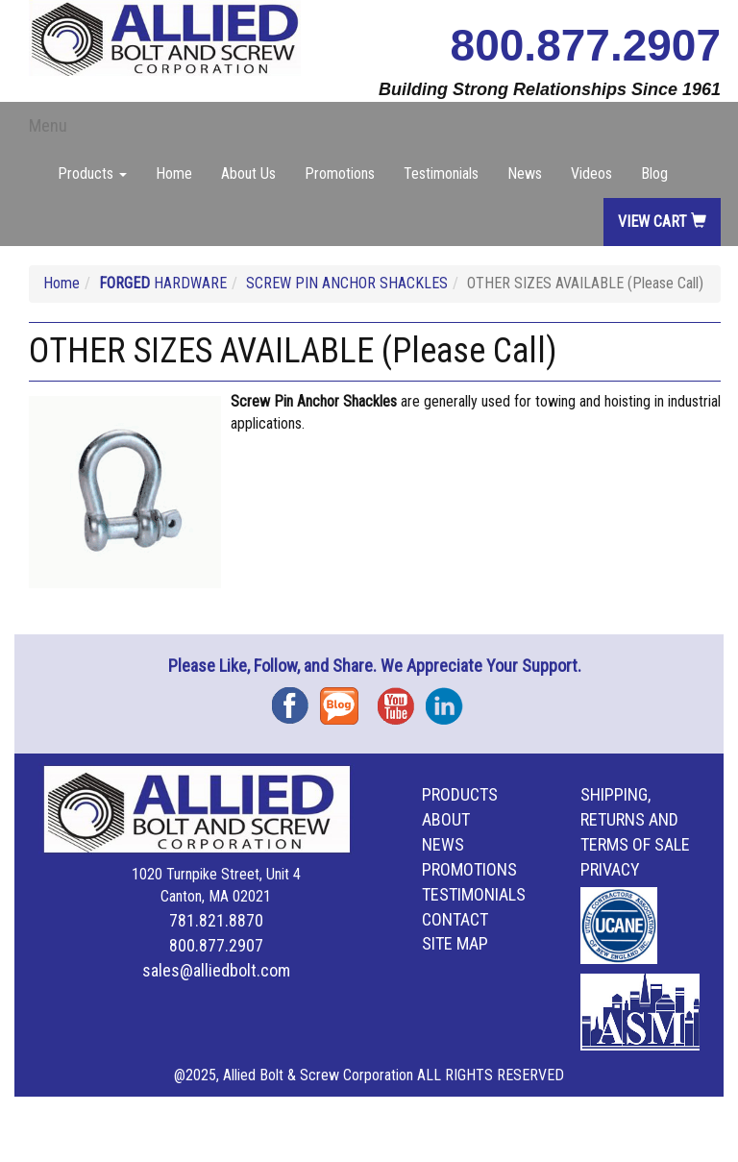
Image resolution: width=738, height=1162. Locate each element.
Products (460, 794)
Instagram (449, 699)
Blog (654, 173)
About (446, 819)
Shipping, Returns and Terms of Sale (635, 819)
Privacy (610, 869)
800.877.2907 (586, 45)
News (524, 173)
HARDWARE (163, 283)
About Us (248, 173)
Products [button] (92, 173)
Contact (455, 919)
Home (174, 173)
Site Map (455, 943)
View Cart (662, 221)
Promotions (340, 173)
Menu (48, 125)
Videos (591, 173)
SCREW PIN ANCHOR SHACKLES (347, 283)
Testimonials (441, 173)
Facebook (296, 699)
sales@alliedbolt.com (216, 970)
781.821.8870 (216, 920)
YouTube (401, 699)
